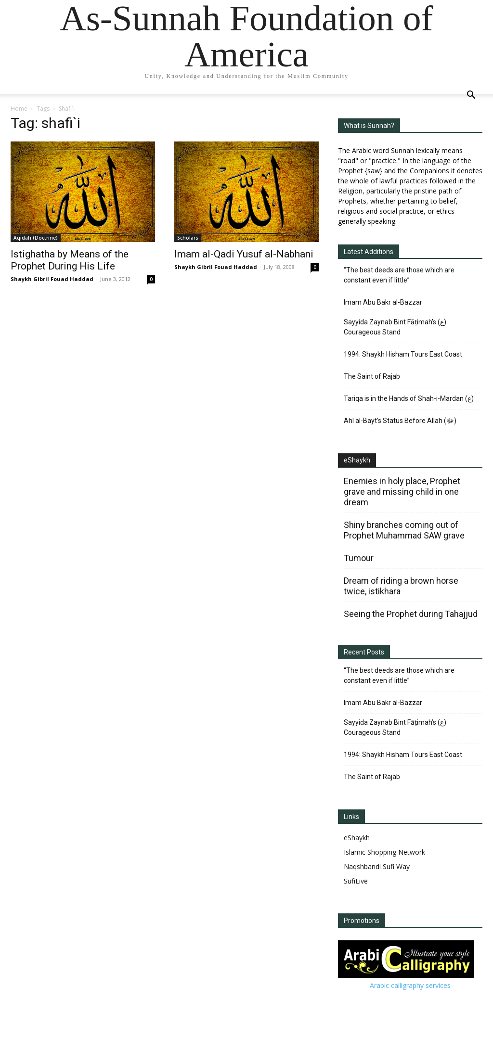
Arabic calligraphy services (410, 985)
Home (19, 108)
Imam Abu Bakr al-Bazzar (383, 302)
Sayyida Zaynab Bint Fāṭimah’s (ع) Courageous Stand (395, 327)
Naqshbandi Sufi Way (377, 866)
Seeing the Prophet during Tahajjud (411, 614)
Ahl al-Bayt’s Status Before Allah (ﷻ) (400, 420)
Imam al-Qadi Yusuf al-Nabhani (243, 254)
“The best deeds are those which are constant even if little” (399, 275)
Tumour (359, 558)
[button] (470, 96)
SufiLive (356, 880)
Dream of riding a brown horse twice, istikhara (401, 586)
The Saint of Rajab (372, 376)
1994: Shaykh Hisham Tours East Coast (403, 354)
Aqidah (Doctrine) (35, 237)
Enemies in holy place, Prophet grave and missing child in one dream (402, 491)
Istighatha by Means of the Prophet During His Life (70, 260)
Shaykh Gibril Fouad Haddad (52, 278)
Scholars (187, 237)
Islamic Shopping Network (384, 852)
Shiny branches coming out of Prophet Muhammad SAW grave (404, 530)
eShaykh (357, 460)
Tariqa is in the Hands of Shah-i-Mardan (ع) (409, 398)
